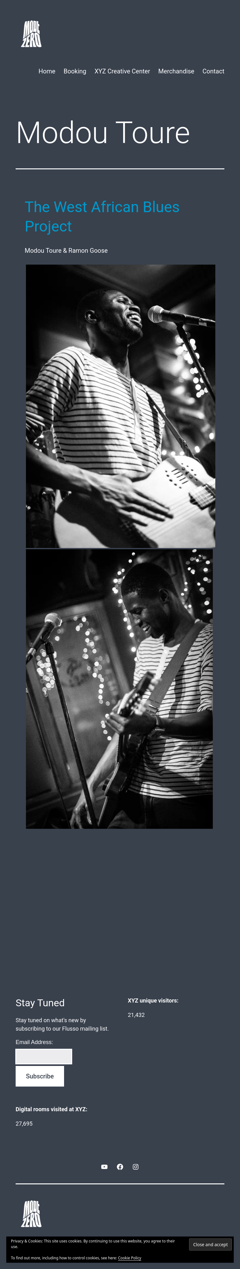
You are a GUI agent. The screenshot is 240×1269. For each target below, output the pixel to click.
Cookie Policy (129, 1258)
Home (46, 71)
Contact (213, 71)
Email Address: (34, 1042)
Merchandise (176, 71)
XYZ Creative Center (122, 71)
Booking (75, 71)
